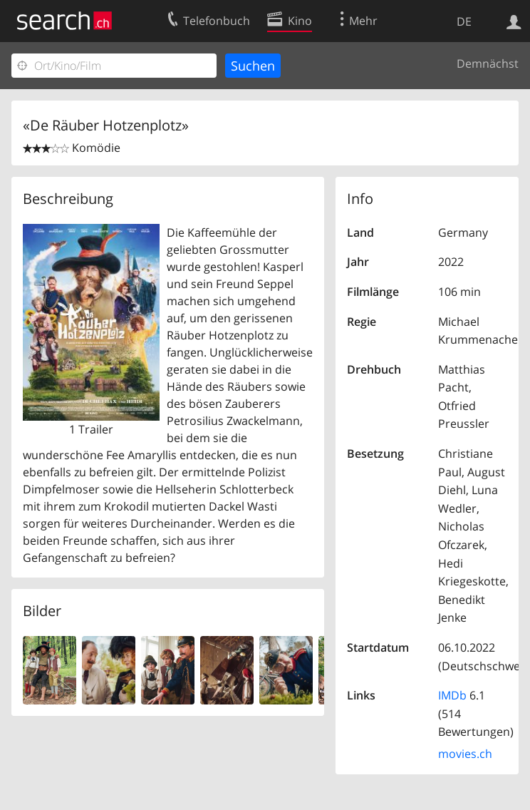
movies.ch (465, 754)
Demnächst (488, 63)
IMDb (452, 695)
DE (464, 21)
